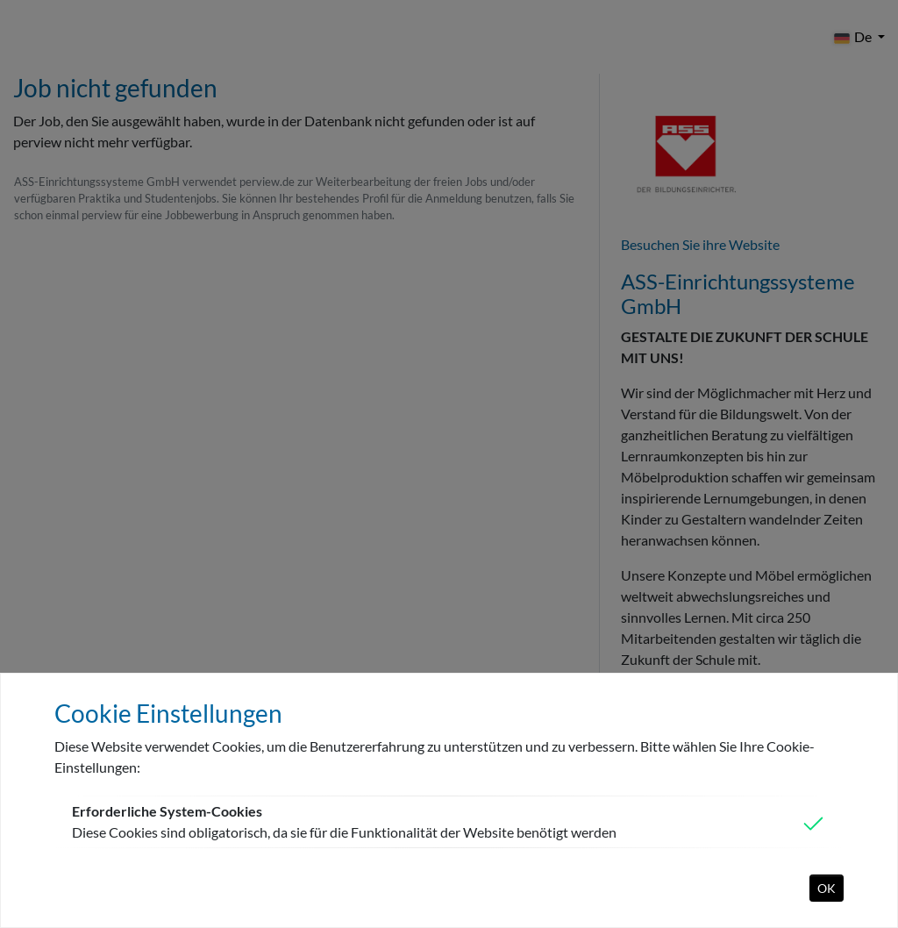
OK (826, 888)
